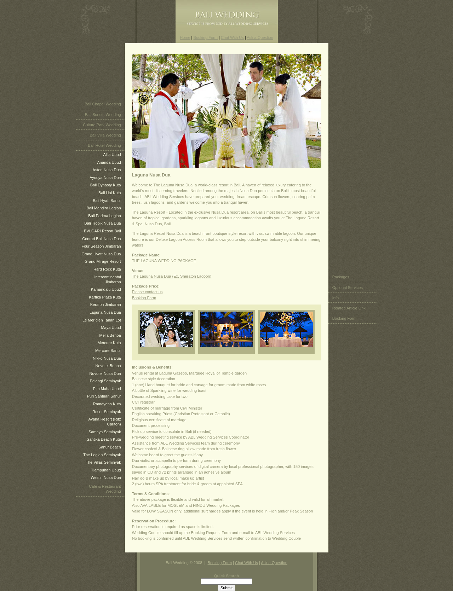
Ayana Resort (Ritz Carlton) (104, 421)
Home (185, 37)
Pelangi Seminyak (105, 381)
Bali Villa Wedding (105, 135)
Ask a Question (260, 37)
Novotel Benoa (108, 366)
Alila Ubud (112, 154)
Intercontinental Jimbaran (107, 279)
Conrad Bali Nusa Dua (101, 239)
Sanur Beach (109, 447)
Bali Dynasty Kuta (105, 185)
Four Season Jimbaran (101, 246)
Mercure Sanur (108, 350)
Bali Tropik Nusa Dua (102, 223)
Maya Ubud (111, 327)
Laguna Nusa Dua (105, 312)
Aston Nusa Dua (107, 170)
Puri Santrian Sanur (104, 396)
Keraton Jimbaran (105, 304)
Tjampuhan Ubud (106, 470)
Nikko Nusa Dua (107, 358)
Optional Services (347, 287)
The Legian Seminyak (102, 455)
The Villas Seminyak (103, 462)
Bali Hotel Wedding (104, 145)
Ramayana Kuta (107, 404)
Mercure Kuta (109, 343)
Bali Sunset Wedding (103, 114)
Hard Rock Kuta (107, 269)
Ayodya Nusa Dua (105, 177)
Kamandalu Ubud (106, 289)
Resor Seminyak (106, 412)
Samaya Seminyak (104, 432)
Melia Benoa (110, 335)
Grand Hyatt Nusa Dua (101, 254)
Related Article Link (349, 308)
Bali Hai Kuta (109, 193)
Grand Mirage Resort (103, 261)
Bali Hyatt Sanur (107, 200)
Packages (340, 277)
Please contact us (147, 292)
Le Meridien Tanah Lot (101, 320)
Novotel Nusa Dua (105, 373)
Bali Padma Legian (104, 216)
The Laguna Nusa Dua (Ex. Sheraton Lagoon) (171, 276)
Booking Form (206, 37)
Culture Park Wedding (102, 125)
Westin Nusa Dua (106, 477)
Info (335, 298)
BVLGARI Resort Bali (102, 231)
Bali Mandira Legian (103, 208)
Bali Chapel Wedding (103, 104)
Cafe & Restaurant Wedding (105, 488)
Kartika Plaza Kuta (105, 297)
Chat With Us (232, 37)
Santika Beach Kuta (104, 439)
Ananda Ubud (109, 162)
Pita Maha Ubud (107, 389)
